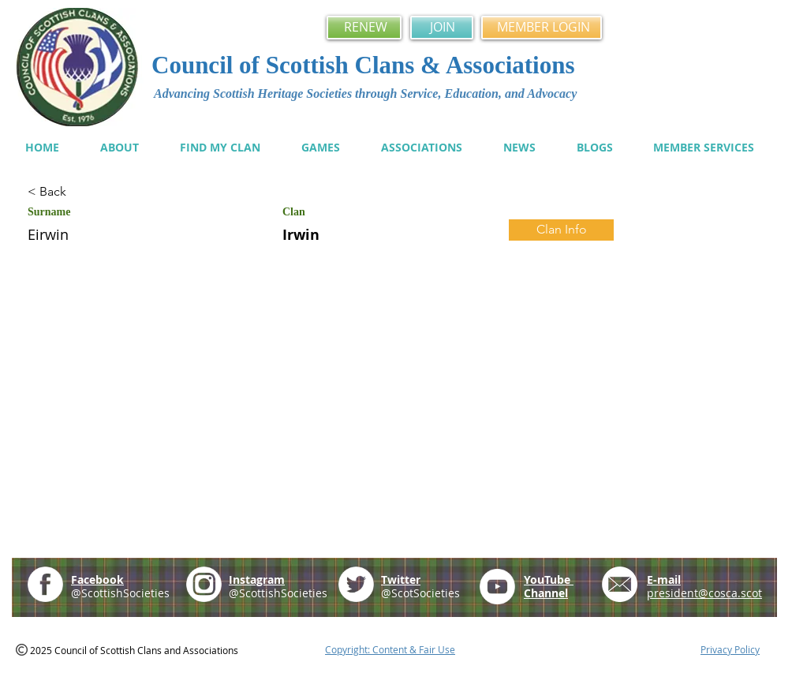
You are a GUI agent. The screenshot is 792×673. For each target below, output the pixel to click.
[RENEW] (364, 27)
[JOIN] (441, 27)
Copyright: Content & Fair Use (390, 649)
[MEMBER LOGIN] (541, 27)
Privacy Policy (730, 649)
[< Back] (84, 192)
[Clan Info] (561, 230)
